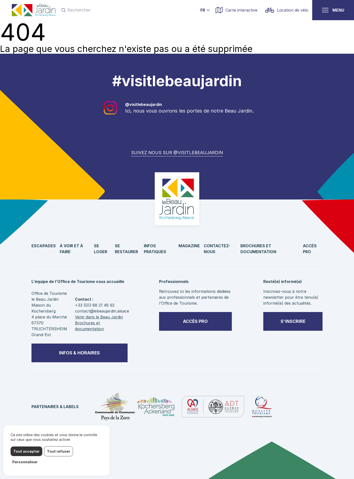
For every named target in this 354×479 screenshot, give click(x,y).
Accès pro (195, 321)
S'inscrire (292, 321)
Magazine (189, 245)
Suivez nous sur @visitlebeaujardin (177, 152)
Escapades (43, 245)
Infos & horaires (79, 352)
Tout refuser (58, 451)
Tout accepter (26, 451)
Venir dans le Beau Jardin (99, 316)
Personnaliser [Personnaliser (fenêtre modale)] (25, 462)
